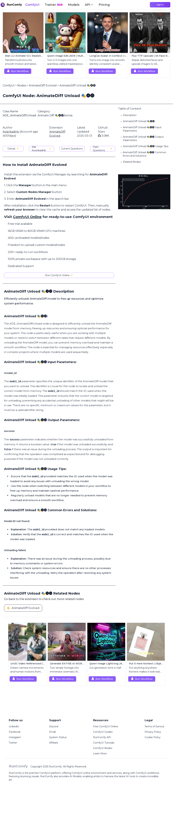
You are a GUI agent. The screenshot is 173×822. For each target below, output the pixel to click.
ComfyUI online (81, 772)
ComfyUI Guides (103, 731)
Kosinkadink (11, 131)
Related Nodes (132, 161)
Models (73, 5)
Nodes (21, 85)
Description (130, 115)
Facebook (14, 731)
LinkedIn (14, 726)
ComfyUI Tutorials (103, 742)
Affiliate (53, 742)
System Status (58, 737)
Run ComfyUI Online (59, 275)
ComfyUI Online (27, 217)
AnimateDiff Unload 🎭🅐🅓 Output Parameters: (143, 138)
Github (13, 148)
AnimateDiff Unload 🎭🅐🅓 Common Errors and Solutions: (144, 154)
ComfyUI (32, 5)
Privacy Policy (153, 731)
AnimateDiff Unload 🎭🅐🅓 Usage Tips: (146, 146)
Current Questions (72, 148)
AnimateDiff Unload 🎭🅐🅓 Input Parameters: (142, 129)
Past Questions (102, 148)
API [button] (89, 5)
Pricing (104, 5)
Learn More (100, 753)
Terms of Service (154, 726)
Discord (53, 726)
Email (52, 731)
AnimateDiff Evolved (43, 85)
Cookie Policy (152, 737)
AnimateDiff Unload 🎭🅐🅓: (139, 121)
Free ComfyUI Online (105, 726)
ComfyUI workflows (147, 772)
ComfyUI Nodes (102, 748)
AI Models (75, 776)
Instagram (15, 737)
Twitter (13, 742)
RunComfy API (102, 737)
